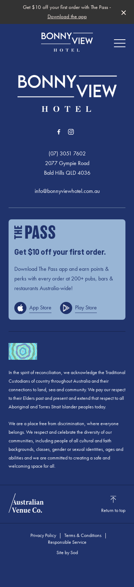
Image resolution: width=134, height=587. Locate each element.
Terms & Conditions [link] (82, 535)
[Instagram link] (71, 131)
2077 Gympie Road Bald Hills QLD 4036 (67, 167)
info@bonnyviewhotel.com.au (67, 191)
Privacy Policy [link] (43, 535)
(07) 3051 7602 (67, 153)
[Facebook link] (59, 131)
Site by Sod (67, 552)
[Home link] (67, 42)
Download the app (67, 16)
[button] (119, 45)
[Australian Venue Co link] (26, 503)
